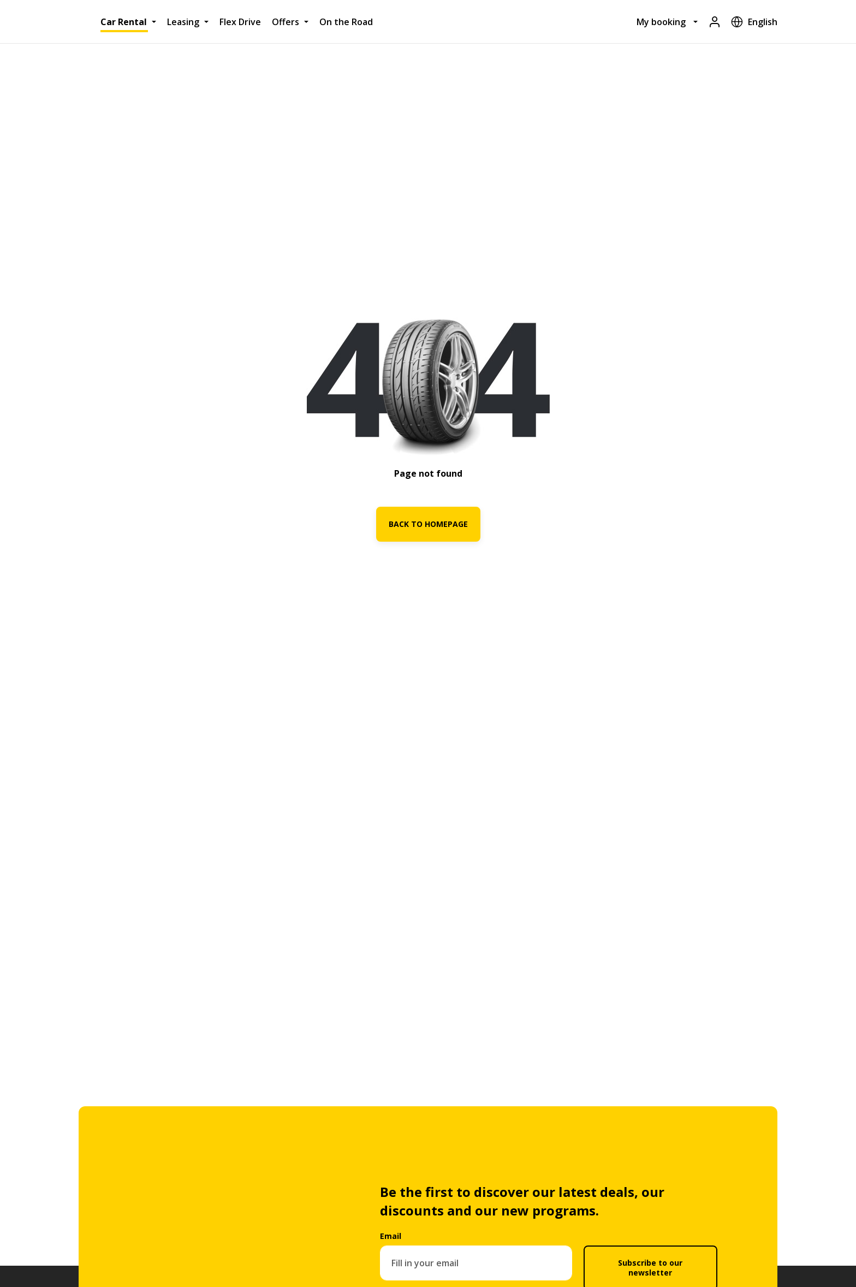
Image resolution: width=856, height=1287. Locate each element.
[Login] (715, 21)
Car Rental (123, 22)
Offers (285, 22)
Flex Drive (240, 22)
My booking (661, 22)
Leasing (183, 22)
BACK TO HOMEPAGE (428, 524)
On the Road (346, 22)
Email (390, 1236)
